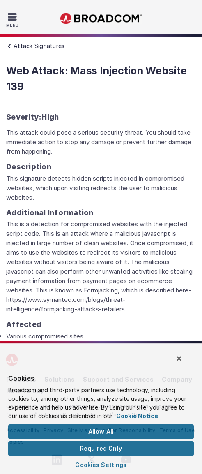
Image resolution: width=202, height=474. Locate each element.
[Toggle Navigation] (13, 19)
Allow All (101, 431)
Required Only (101, 448)
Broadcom (101, 19)
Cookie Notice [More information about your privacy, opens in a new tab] (137, 415)
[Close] (179, 359)
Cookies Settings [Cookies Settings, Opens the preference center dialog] (100, 464)
